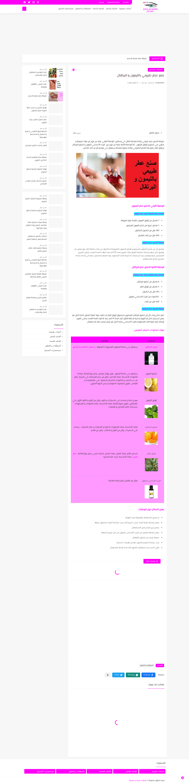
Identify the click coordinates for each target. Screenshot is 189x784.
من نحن (101, 2)
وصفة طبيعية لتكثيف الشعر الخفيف (36, 200)
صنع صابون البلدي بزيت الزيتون (38, 121)
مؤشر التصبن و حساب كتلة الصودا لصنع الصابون (37, 109)
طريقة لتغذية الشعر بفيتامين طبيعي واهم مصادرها (36, 275)
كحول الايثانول (151, 347)
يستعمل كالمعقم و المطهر (84, 347)
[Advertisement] (94, 34)
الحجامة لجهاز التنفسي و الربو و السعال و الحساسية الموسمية (36, 134)
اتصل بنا (125, 2)
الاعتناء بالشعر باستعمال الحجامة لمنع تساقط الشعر (37, 238)
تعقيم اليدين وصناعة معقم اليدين (36, 299)
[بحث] (24, 9)
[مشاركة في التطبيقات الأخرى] (107, 675)
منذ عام (42, 69)
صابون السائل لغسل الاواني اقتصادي (36, 182)
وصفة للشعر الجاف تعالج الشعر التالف (37, 250)
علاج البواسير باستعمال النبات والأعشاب (38, 74)
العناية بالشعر (111, 8)
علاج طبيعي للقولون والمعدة (39, 86)
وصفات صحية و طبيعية (137, 780)
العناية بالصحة (98, 8)
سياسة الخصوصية (113, 2)
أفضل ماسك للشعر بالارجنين (36, 145)
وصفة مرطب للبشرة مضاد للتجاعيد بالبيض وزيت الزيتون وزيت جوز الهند (36, 225)
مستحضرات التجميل (66, 8)
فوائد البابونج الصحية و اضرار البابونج (36, 171)
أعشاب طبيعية (125, 8)
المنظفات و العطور (83, 8)
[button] (148, 675)
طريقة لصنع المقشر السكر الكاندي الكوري (37, 159)
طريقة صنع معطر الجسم (137, 58)
